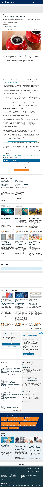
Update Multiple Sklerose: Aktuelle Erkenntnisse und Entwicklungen (5, 219)
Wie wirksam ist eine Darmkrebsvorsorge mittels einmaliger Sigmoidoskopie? (10, 401)
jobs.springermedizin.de (32, 475)
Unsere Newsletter (7, 415)
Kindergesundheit (5, 423)
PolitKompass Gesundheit (22, 425)
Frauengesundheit (17, 420)
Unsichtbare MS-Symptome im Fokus (34, 217)
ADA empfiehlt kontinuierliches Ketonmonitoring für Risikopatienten (11, 372)
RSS (21, 480)
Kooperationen (4, 479)
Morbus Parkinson (7, 155)
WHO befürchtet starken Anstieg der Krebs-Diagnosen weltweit (9, 398)
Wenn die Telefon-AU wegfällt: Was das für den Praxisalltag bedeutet (32, 379)
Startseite (2, 473)
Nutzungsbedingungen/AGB (14, 474)
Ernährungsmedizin (15, 155)
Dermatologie (36, 418)
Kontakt (10, 479)
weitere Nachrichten (17, 410)
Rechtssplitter (33, 425)
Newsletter (23, 479)
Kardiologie (34, 420)
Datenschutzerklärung (13, 475)
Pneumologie (12, 425)
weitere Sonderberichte (36, 328)
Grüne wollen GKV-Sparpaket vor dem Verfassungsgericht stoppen (8, 392)
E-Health (10, 420)
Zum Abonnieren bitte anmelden (21, 170)
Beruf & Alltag (28, 418)
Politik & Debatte (4, 476)
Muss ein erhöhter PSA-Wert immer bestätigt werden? (31, 367)
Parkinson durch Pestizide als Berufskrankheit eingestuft (5, 184)
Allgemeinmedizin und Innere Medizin (9, 418)
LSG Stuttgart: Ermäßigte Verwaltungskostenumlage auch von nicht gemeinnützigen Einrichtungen (11, 388)
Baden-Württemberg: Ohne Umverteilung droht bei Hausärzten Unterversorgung (10, 369)
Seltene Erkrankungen (14, 428)
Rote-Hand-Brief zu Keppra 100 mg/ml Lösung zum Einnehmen (10, 408)
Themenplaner (23, 474)
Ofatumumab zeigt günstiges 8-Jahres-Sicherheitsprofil (20, 303)
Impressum (11, 477)
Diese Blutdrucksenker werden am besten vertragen (6, 447)
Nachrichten (4, 362)
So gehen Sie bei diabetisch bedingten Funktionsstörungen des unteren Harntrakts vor (35, 448)
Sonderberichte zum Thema (10, 291)
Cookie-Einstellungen (13, 476)
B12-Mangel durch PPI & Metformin (35, 243)
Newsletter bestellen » (28, 354)
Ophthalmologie (4, 425)
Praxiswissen (3, 475)
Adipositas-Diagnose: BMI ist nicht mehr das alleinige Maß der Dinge (11, 395)
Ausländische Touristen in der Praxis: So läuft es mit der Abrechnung (11, 366)
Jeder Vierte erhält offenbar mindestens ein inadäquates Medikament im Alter (21, 184)
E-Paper (22, 477)
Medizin (2, 474)
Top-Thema (21, 418)
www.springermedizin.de (33, 473)
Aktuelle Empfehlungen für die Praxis (21, 243)
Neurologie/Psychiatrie (25, 155)
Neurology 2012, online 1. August (10, 82)
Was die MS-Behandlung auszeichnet (21, 217)
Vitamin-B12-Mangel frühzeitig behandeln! (6, 243)
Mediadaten (23, 473)
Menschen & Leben (15, 423)
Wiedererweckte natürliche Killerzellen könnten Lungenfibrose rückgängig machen (21, 447)
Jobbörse (2, 480)
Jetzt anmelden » (10, 343)
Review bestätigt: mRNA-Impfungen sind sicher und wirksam (10, 379)
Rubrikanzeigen (24, 475)
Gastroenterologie (27, 420)
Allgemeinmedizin (34, 155)
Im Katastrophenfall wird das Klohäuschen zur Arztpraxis (9, 405)
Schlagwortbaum (12, 473)
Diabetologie (4, 420)
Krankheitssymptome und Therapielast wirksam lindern (34, 303)
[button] (39, 2)
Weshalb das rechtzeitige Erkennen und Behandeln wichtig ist (7, 303)
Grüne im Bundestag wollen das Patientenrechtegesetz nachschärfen (8, 382)
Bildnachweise (11, 480)
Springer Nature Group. (25, 485)
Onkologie (34, 423)
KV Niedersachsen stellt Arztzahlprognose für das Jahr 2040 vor (10, 385)
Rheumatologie (4, 428)
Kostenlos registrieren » (11, 346)
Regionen (2, 477)
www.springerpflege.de (32, 474)
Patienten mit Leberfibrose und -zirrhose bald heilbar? (9, 375)
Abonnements (23, 476)
